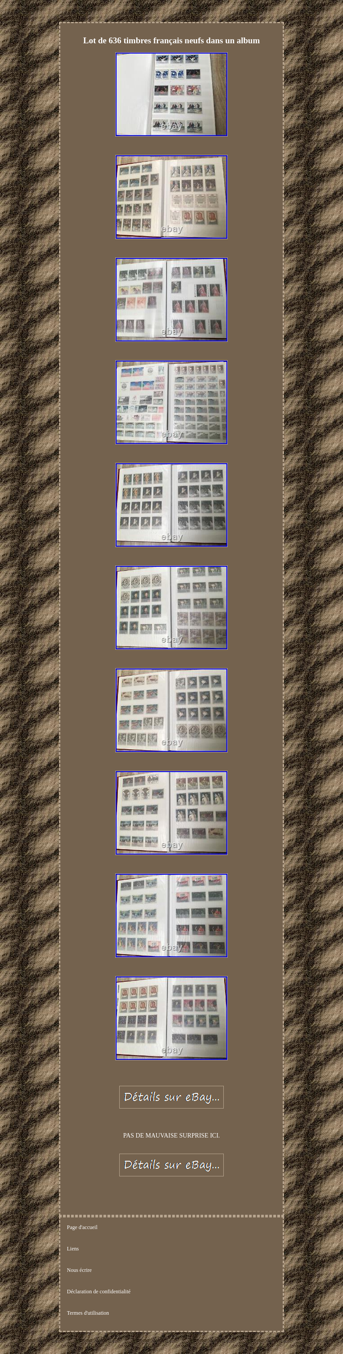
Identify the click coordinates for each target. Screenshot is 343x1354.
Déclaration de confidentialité (99, 1291)
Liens (73, 1249)
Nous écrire (79, 1270)
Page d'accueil (82, 1227)
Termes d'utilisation (88, 1313)
